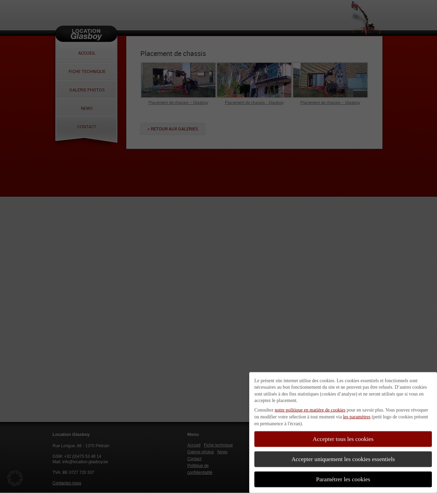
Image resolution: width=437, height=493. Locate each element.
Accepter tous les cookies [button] (343, 436)
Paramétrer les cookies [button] (343, 476)
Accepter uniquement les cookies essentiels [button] (343, 456)
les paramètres (356, 413)
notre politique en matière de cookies (310, 407)
